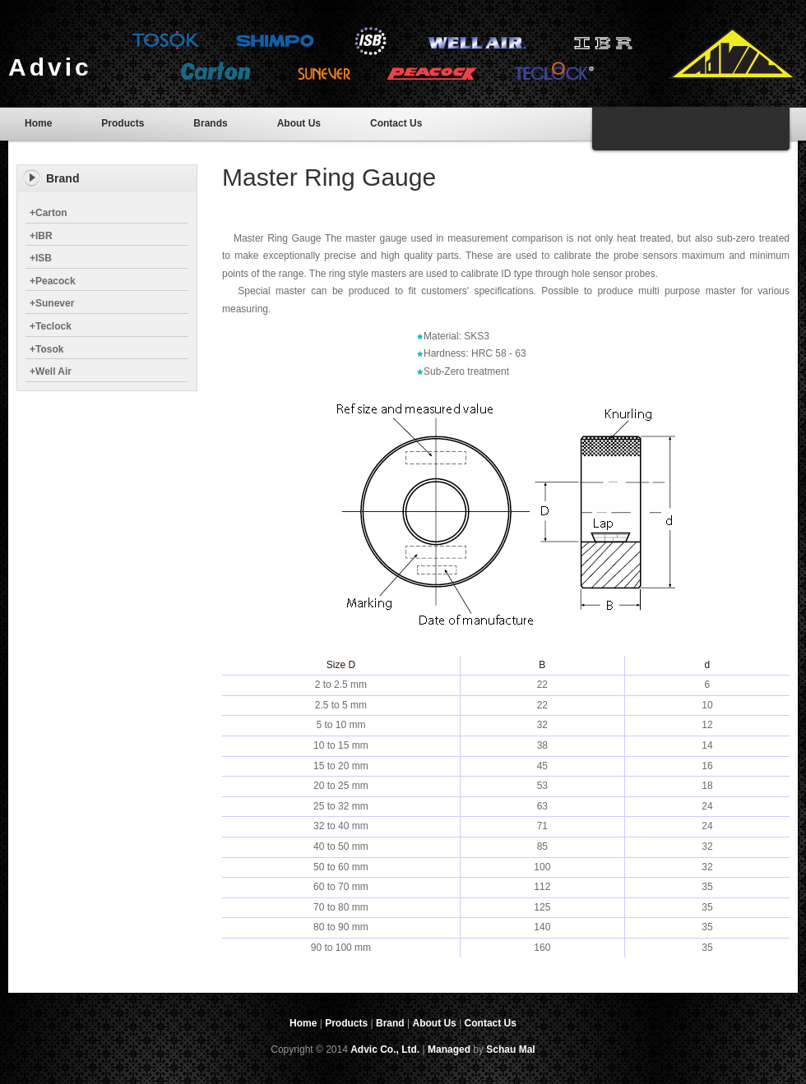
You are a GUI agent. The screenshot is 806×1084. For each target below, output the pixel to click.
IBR (41, 236)
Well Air (51, 371)
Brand (390, 1023)
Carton (48, 213)
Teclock (51, 326)
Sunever (52, 303)
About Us (299, 123)
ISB (41, 258)
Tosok (46, 349)
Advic (50, 67)
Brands (210, 123)
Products (122, 123)
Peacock (53, 281)
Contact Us (396, 123)
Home (38, 123)
